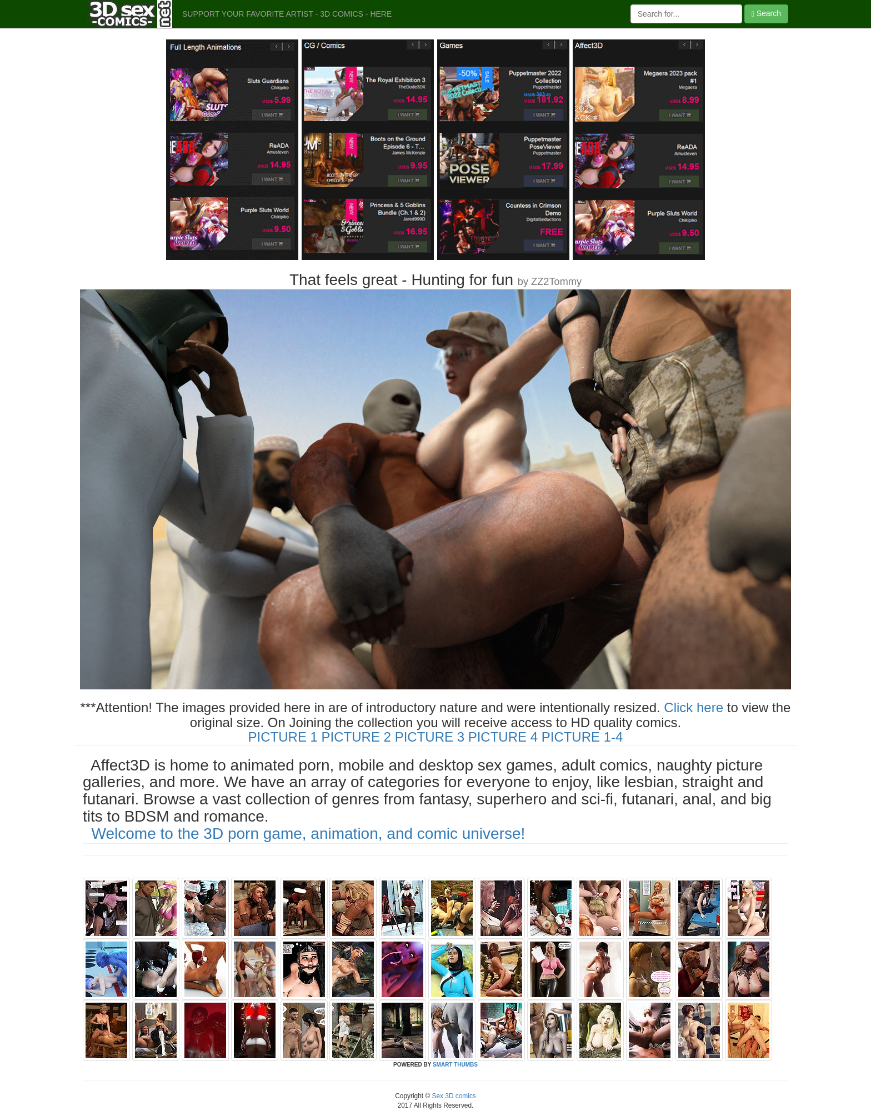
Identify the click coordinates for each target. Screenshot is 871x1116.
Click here (693, 707)
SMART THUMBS (455, 1065)
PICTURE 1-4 (582, 736)
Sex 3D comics (453, 1096)
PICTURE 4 (503, 736)
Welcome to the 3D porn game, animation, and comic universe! (308, 833)
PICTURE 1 (283, 736)
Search (766, 13)
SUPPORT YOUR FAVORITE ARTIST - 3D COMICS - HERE (287, 13)
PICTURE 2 (356, 736)
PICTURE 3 (429, 736)
